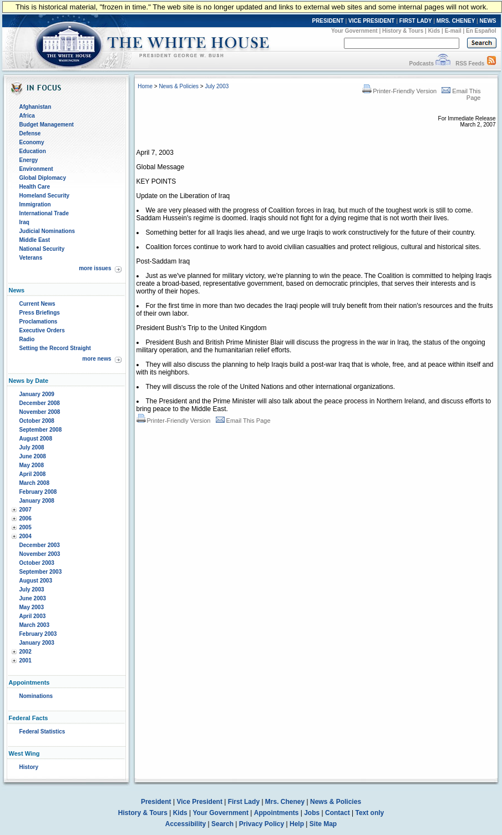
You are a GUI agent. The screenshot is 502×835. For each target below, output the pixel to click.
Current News (37, 304)
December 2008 (39, 403)
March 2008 (34, 483)
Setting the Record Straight (55, 348)
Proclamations (38, 321)
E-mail (453, 31)
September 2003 (40, 572)
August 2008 (35, 439)
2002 (25, 652)
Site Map (323, 824)
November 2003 (39, 554)
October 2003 (36, 563)
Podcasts (421, 63)
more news (96, 359)
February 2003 (38, 634)
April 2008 (32, 474)
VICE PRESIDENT (371, 21)
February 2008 (38, 492)
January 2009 (36, 394)
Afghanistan (35, 107)
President (156, 802)
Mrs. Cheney (285, 802)
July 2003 (31, 589)
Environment (36, 169)
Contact (337, 813)
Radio (27, 339)
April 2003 (32, 616)
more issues (95, 268)
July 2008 (31, 447)
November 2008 (39, 412)
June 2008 (32, 456)
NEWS (488, 21)
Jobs (312, 813)
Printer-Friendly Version (399, 91)
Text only (369, 813)
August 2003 (35, 581)
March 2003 (34, 625)
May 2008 (31, 465)
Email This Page (243, 420)
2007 (25, 510)
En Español (481, 31)
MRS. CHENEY (456, 21)
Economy (31, 142)
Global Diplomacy (42, 178)
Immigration (35, 204)
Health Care (34, 187)
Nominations (36, 696)
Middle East (34, 240)
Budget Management (46, 125)
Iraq (24, 222)
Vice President (199, 802)
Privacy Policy (261, 824)
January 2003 (36, 643)
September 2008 (40, 430)
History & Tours (402, 31)
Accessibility (185, 824)
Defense (30, 133)
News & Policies (179, 86)
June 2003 (32, 598)
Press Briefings (39, 313)
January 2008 (36, 501)
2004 (25, 536)
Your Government (354, 31)
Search (222, 824)
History (28, 767)
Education (32, 151)
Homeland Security (44, 196)
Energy (28, 160)
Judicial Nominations (47, 231)
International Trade (44, 213)
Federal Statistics (42, 731)
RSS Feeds (469, 63)
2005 (25, 527)
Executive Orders (42, 330)
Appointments (276, 813)
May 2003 (31, 607)
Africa (27, 116)
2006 (25, 518)
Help (297, 824)
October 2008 (36, 421)
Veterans (31, 258)
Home (145, 86)
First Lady (244, 802)
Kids (434, 31)
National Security (42, 249)
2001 (25, 660)
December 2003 (39, 545)
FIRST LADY (415, 21)
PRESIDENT (327, 21)
